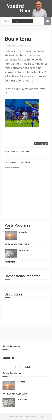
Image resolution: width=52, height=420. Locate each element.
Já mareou (24, 250)
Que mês (23, 232)
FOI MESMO (10, 262)
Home (6, 21)
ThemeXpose (24, 416)
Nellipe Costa (37, 416)
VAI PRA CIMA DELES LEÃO (17, 244)
